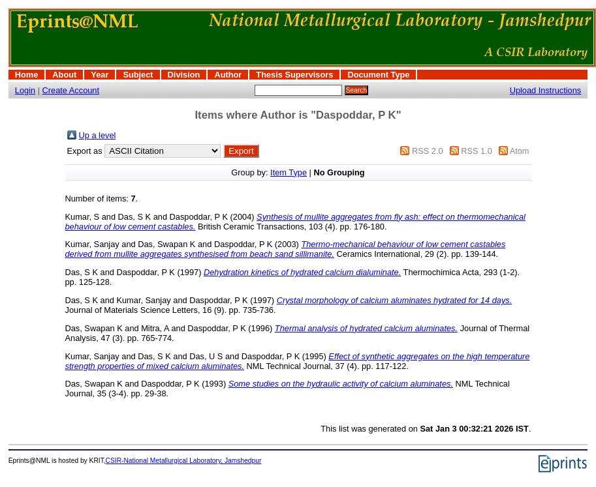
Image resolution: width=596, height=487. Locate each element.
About (64, 75)
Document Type (378, 75)
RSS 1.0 (476, 151)
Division (184, 75)
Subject (138, 75)
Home (27, 75)
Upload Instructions (546, 90)
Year (99, 75)
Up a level (97, 135)
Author (228, 75)
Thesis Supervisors (294, 75)
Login (25, 90)
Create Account (71, 90)
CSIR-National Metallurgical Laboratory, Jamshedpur (184, 460)
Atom (519, 151)
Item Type (288, 172)
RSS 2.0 (427, 151)
